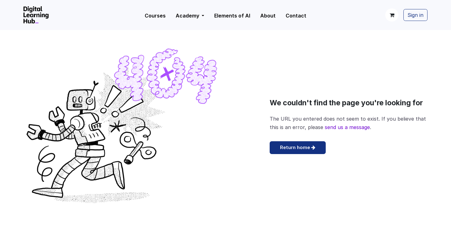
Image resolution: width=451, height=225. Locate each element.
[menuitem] (190, 15)
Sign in (415, 15)
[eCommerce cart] (391, 15)
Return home (297, 147)
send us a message (347, 127)
